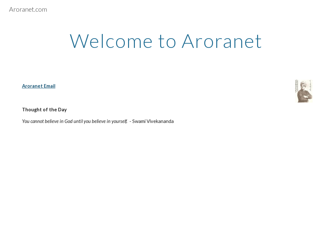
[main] (166, 40)
